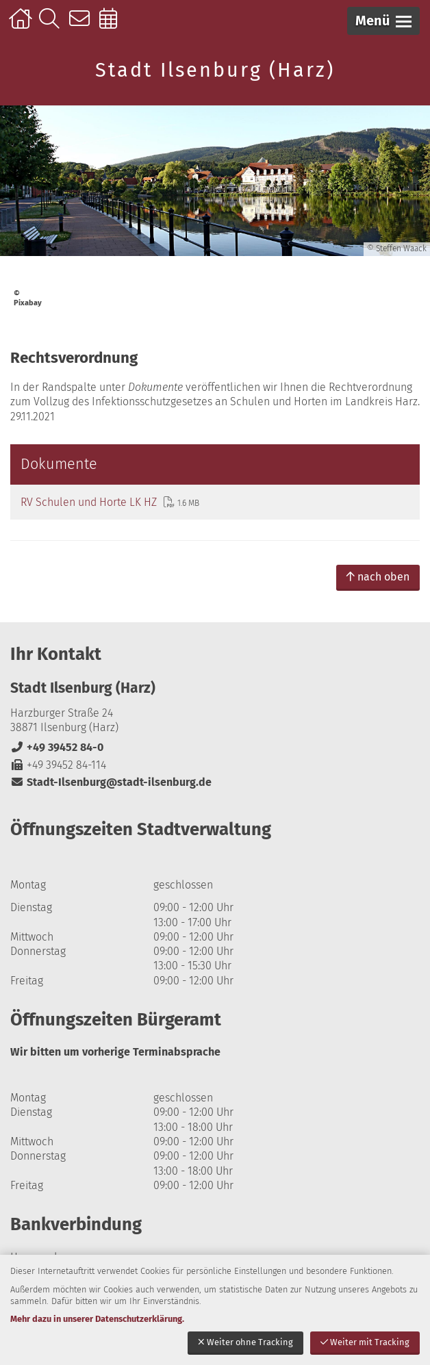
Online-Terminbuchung (113, 25)
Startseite (22, 25)
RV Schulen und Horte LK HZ (89, 502)
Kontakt (82, 25)
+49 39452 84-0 (56, 747)
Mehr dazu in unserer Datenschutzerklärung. (97, 1319)
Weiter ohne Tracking (245, 1342)
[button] (383, 21)
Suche (52, 25)
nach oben (377, 577)
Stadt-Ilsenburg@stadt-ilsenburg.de (111, 782)
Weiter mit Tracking (364, 1342)
